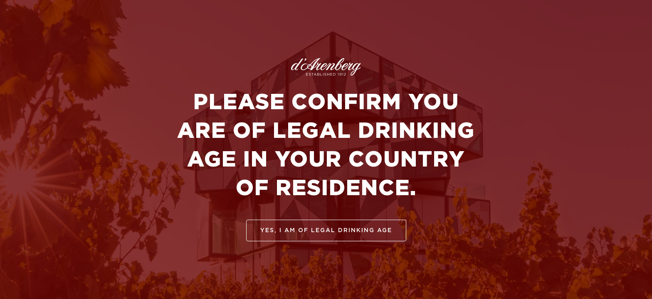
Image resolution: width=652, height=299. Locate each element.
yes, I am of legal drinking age (326, 230)
